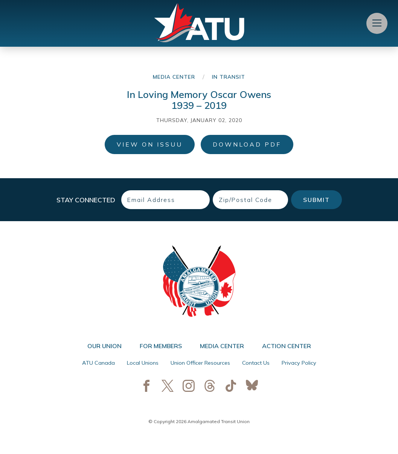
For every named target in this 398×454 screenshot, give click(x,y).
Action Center (286, 346)
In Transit (228, 76)
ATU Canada (98, 362)
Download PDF (247, 144)
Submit (316, 199)
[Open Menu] (376, 23)
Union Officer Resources (200, 362)
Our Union (104, 346)
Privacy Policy (299, 362)
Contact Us (256, 362)
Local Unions (143, 362)
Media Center (174, 76)
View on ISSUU (150, 144)
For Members (161, 346)
